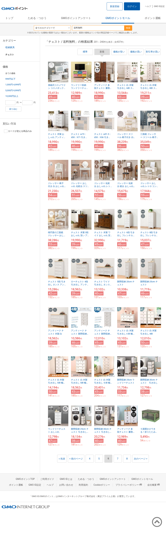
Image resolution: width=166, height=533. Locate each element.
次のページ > (140, 458)
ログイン (132, 6)
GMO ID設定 (159, 6)
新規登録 (114, 6)
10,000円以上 (11, 96)
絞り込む (13, 109)
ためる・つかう (37, 18)
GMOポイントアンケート (76, 18)
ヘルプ (148, 6)
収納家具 (10, 47)
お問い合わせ (66, 485)
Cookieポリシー (102, 485)
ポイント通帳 (153, 18)
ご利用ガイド (47, 479)
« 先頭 (62, 458)
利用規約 (83, 485)
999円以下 (10, 79)
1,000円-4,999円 (13, 84)
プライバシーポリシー (129, 485)
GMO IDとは (66, 479)
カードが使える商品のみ (18, 131)
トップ (9, 18)
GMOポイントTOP (25, 479)
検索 (128, 28)
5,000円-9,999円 (13, 90)
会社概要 (153, 485)
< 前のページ (76, 458)
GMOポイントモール (118, 18)
